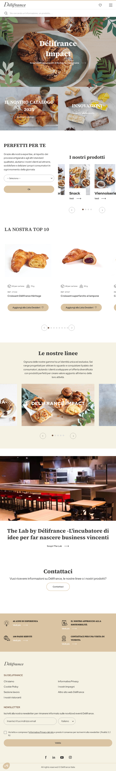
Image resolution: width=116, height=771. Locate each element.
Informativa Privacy (68, 681)
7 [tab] (64, 327)
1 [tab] (83, 209)
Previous (72, 210)
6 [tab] (62, 327)
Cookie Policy (11, 686)
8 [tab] (67, 327)
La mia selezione (100, 5)
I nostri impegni (66, 686)
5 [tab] (59, 327)
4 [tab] (91, 209)
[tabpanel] (105, 182)
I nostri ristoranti (12, 697)
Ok (29, 189)
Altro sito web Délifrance (71, 692)
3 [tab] (88, 209)
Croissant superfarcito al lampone (80, 295)
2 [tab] (85, 209)
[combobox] (58, 13)
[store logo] (15, 4)
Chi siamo (9, 681)
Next (102, 210)
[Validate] (58, 742)
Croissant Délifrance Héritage (24, 295)
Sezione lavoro (12, 692)
